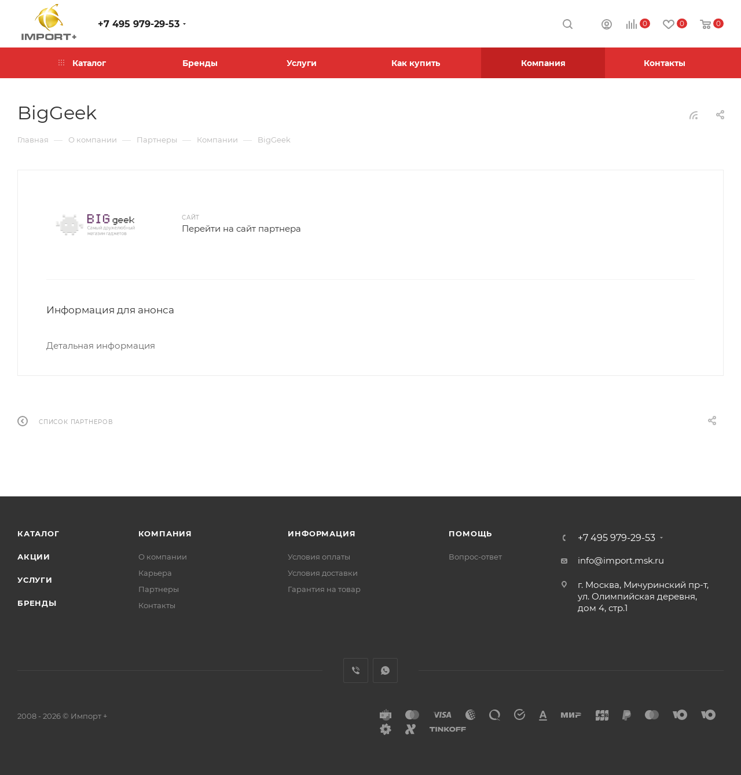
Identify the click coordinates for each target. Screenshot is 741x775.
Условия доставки (323, 572)
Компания (165, 533)
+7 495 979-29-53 (138, 24)
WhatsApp (385, 670)
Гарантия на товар (324, 589)
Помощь (470, 533)
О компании (162, 556)
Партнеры (158, 589)
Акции (33, 556)
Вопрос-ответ (475, 556)
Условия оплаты (319, 556)
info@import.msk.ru (621, 560)
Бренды (37, 603)
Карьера (155, 572)
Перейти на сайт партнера (241, 228)
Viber (355, 670)
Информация (321, 533)
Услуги (35, 579)
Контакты (156, 605)
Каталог (38, 533)
